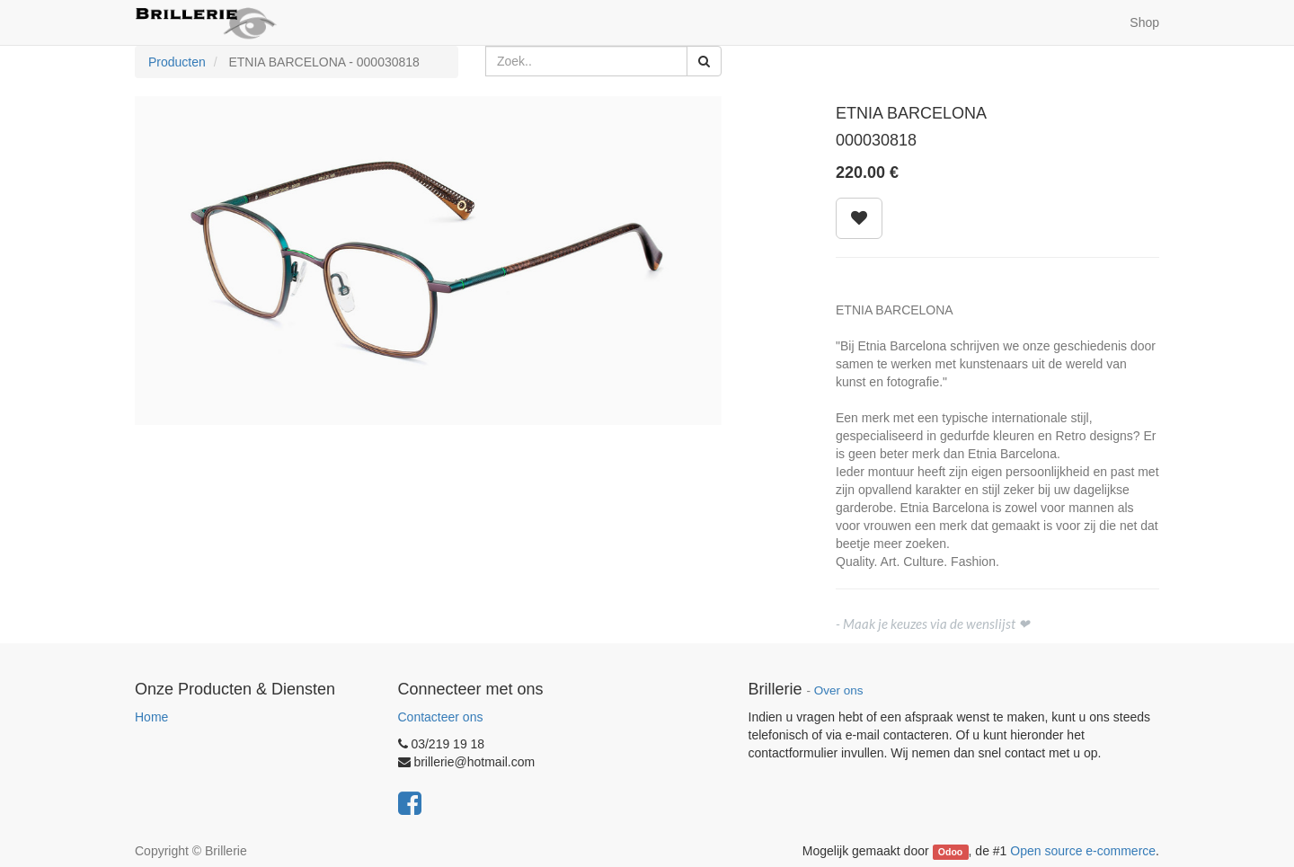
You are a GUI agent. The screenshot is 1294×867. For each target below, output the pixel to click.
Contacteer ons (440, 717)
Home (151, 717)
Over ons (839, 690)
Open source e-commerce (1083, 851)
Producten (177, 62)
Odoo (950, 851)
